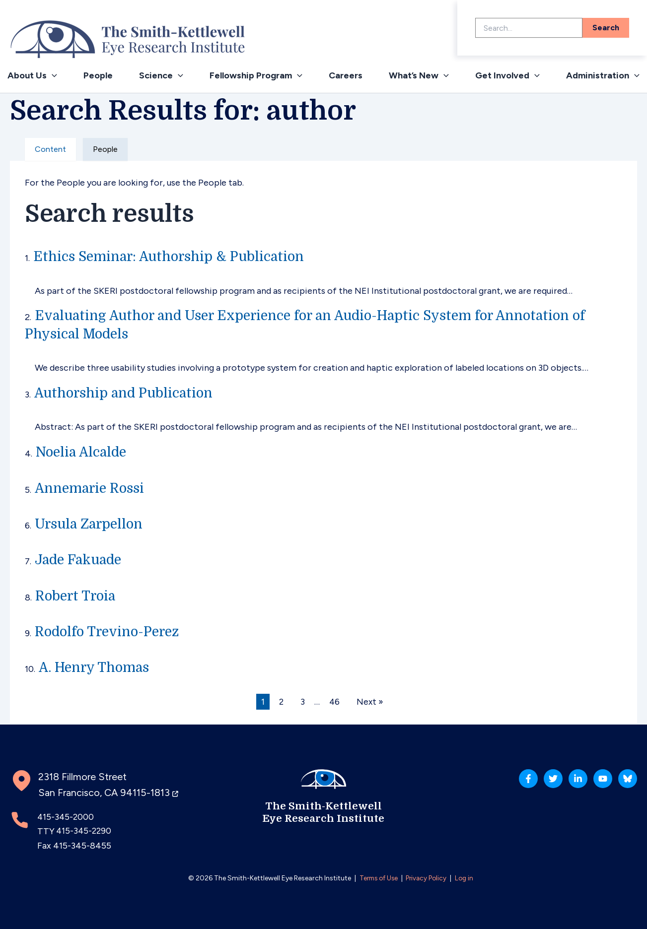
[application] (52, 75)
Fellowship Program (256, 75)
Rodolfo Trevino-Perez (110, 632)
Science (161, 75)
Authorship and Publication (127, 393)
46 (334, 701)
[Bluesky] (622, 783)
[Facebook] (483, 783)
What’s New (419, 75)
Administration (603, 75)
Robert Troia (77, 596)
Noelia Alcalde (83, 452)
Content (50, 149)
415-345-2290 (84, 831)
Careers (345, 75)
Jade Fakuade (80, 560)
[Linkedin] (553, 783)
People (98, 75)
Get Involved (507, 75)
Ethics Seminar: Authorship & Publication (174, 257)
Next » (370, 701)
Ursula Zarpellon (91, 524)
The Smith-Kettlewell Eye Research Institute (323, 811)
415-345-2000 (66, 816)
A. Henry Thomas (96, 667)
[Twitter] (518, 783)
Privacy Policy (427, 878)
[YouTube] (588, 783)
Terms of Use (377, 878)
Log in (466, 878)
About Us (32, 75)
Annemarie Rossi (92, 488)
